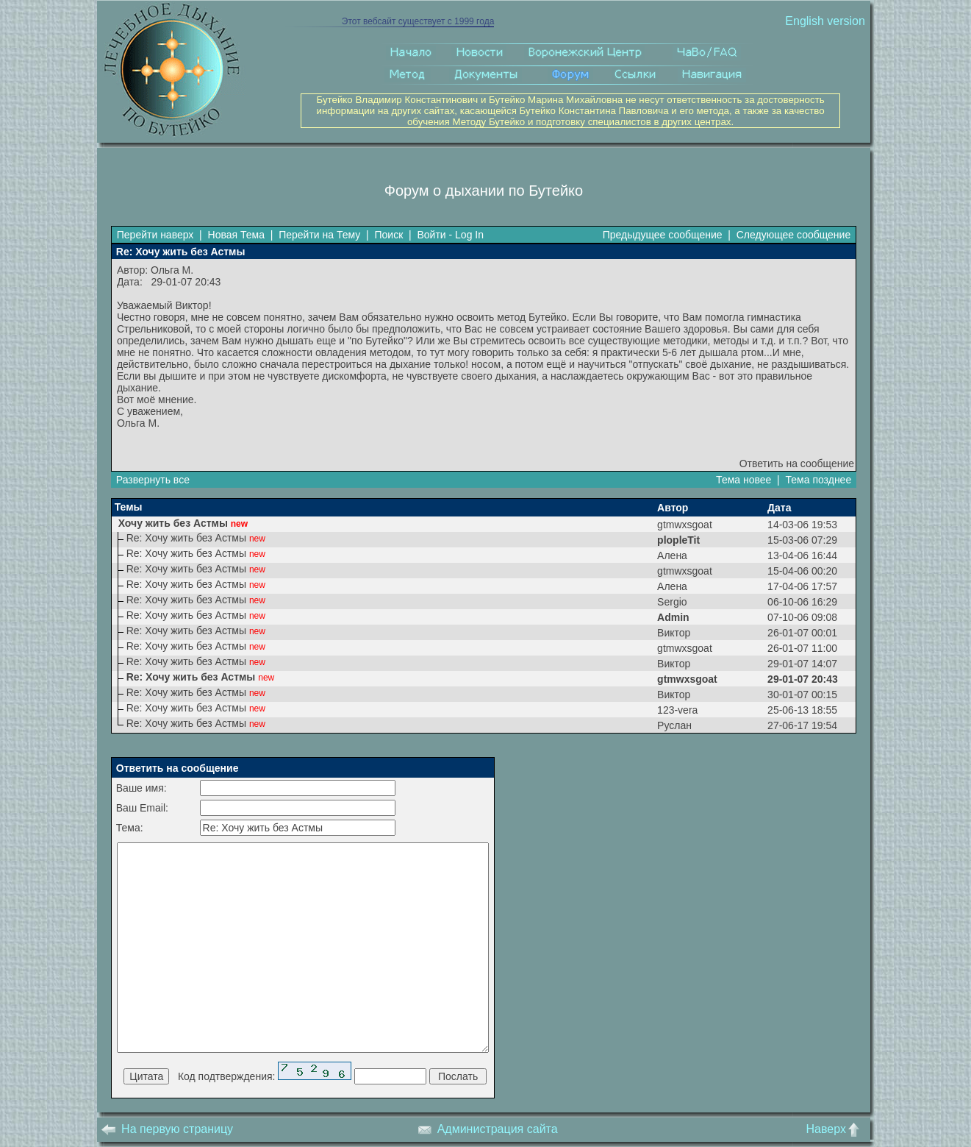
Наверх (835, 1129)
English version (825, 21)
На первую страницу (167, 1129)
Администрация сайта (488, 1129)
